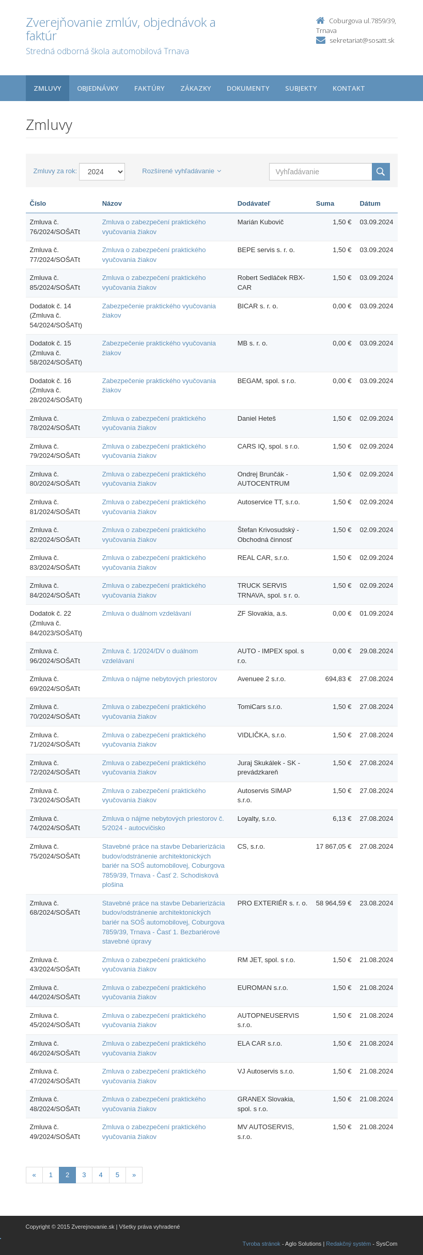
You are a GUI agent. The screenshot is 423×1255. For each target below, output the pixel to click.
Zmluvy (47, 88)
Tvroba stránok (261, 1244)
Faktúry (149, 88)
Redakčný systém (348, 1244)
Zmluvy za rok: (55, 171)
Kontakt (349, 88)
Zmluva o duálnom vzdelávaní (147, 613)
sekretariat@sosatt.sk (362, 40)
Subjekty (301, 88)
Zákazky (195, 88)
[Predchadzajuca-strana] (34, 1175)
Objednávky (98, 88)
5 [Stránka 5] (117, 1175)
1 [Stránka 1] (51, 1175)
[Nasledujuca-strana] (134, 1175)
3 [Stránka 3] (84, 1175)
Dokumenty (248, 88)
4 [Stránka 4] (100, 1175)
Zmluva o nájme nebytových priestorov (159, 679)
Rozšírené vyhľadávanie (181, 171)
